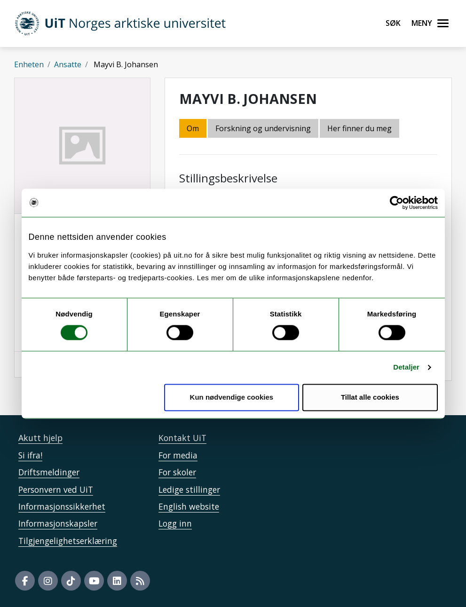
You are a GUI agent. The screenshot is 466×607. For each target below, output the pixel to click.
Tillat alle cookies (370, 397)
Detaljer (406, 367)
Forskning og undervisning (263, 128)
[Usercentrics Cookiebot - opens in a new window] (396, 203)
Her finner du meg (359, 128)
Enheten (29, 64)
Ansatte (67, 64)
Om (193, 128)
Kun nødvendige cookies (232, 397)
